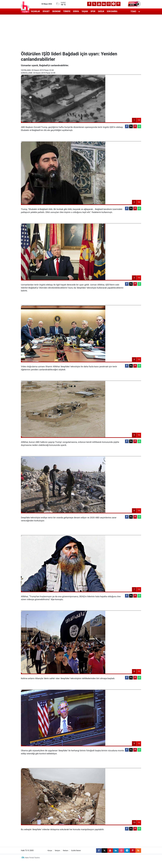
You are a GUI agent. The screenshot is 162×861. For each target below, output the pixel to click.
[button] (134, 4)
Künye (50, 851)
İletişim (57, 851)
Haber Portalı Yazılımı (32, 858)
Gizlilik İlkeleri (76, 851)
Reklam (65, 851)
